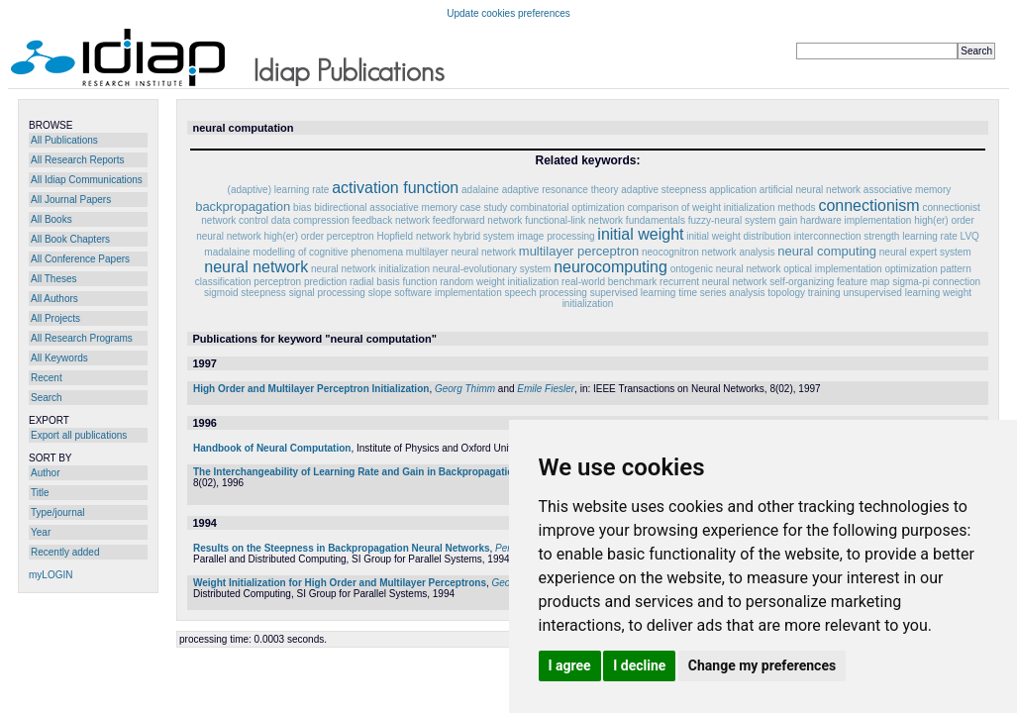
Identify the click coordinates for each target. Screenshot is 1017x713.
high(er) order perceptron (319, 236)
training (824, 292)
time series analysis (721, 292)
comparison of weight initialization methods (722, 207)
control (253, 220)
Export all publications (79, 435)
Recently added (65, 552)
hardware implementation (855, 220)
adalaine (480, 189)
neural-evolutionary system (492, 268)
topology (786, 292)
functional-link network (574, 220)
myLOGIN (50, 574)
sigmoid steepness (245, 292)
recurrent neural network (713, 281)
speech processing (546, 292)
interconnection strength (847, 236)
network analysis (738, 252)
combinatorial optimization (567, 207)
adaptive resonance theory (560, 189)
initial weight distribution (738, 236)
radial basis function (393, 281)
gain (787, 220)
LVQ (970, 236)
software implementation (447, 292)
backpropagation (242, 206)
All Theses (54, 278)
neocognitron (670, 252)
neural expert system (925, 252)
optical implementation (832, 268)
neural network (256, 266)
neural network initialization (370, 268)
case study (484, 207)
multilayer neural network (461, 252)
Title (40, 492)
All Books (51, 219)
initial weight (640, 234)
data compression (310, 220)
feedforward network (478, 220)
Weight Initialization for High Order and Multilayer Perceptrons (339, 582)
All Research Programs (82, 338)
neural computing (826, 251)
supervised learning (633, 292)
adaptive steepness (663, 189)
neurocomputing (610, 266)
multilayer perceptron (579, 251)
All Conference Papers (80, 259)
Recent (46, 377)
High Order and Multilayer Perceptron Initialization (311, 388)
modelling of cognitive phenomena (328, 252)
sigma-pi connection (936, 281)
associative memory (907, 189)
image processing (555, 236)
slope (380, 292)
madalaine (227, 252)
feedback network (391, 220)
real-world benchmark (609, 281)
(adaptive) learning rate (279, 189)
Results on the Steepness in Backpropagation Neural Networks (341, 548)
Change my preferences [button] (762, 665)
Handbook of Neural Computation (272, 448)
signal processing (327, 292)
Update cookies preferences (508, 13)
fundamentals (655, 220)
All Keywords (59, 358)
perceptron (277, 281)
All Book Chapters (70, 239)
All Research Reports (77, 159)
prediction (325, 281)
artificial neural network (810, 189)
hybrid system (484, 236)
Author (45, 472)
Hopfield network (413, 236)
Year (41, 532)
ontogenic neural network (725, 268)
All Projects (55, 318)
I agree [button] (570, 665)
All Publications (64, 140)
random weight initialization (499, 281)
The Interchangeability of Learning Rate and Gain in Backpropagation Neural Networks (396, 471)
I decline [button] (639, 665)
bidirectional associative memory (386, 207)
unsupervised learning (891, 292)
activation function (395, 187)
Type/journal (57, 512)
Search (46, 397)
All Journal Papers (71, 199)
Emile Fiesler (545, 388)
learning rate (930, 236)
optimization (910, 268)
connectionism (868, 205)
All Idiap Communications (87, 179)
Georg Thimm (465, 388)
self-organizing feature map (829, 281)
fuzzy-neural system (732, 220)
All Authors (54, 298)
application (733, 189)
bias (302, 207)
